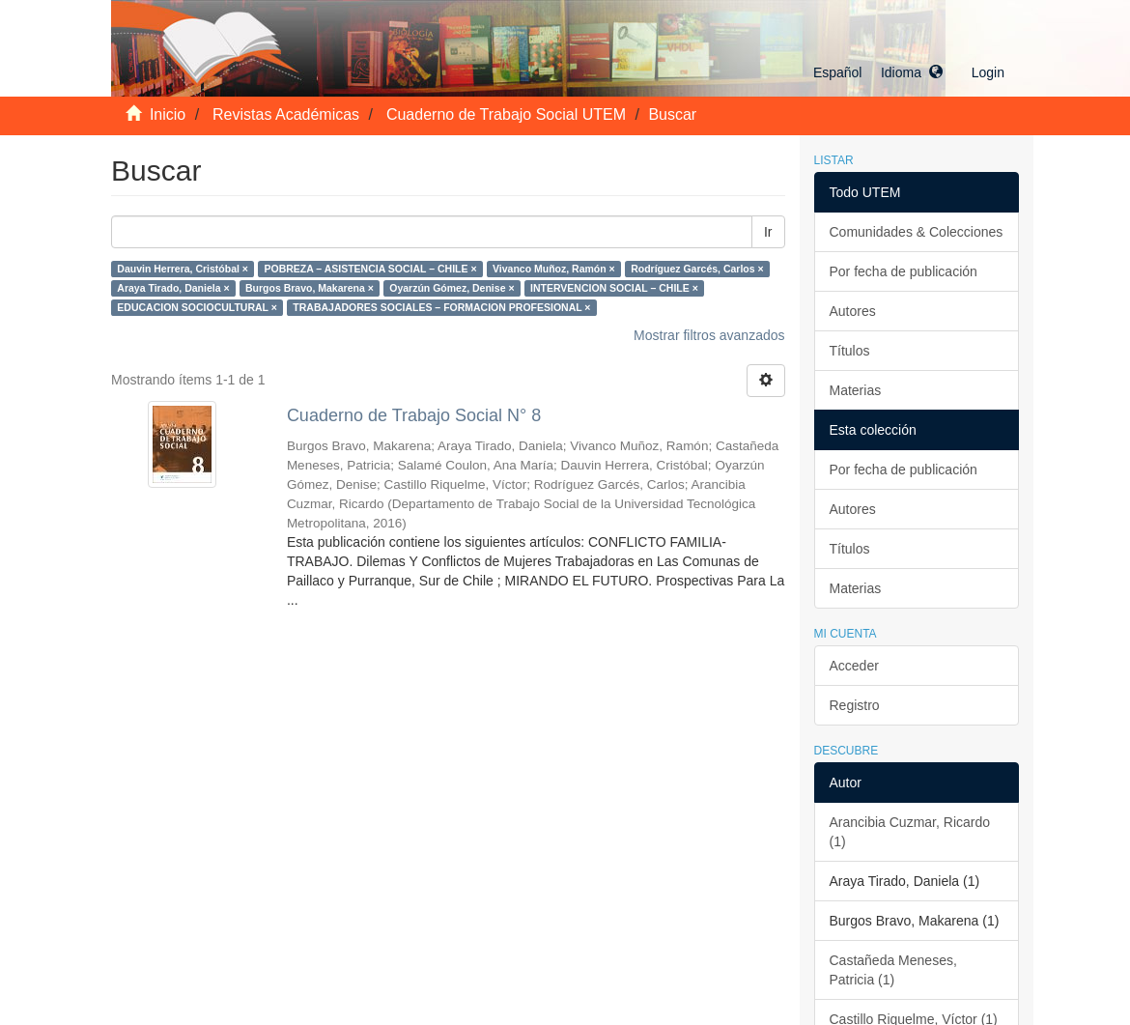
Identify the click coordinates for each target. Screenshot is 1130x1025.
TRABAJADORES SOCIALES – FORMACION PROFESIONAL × (441, 307)
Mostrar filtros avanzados (709, 335)
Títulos (850, 350)
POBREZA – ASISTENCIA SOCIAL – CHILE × (370, 268)
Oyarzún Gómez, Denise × (451, 288)
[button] (878, 72)
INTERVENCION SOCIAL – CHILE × (614, 288)
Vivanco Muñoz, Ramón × (554, 268)
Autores (853, 311)
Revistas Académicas (285, 114)
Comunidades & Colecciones (916, 232)
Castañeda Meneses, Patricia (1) (893, 970)
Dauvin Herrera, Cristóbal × (182, 268)
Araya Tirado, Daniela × (173, 288)
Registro (855, 705)
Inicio (167, 114)
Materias (856, 390)
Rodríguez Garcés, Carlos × (697, 268)
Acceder (854, 665)
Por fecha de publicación (903, 271)
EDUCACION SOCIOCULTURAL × (197, 307)
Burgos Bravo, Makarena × (309, 288)
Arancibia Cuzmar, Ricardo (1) (910, 831)
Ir (768, 232)
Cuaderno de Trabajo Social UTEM (506, 114)
